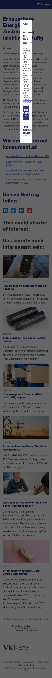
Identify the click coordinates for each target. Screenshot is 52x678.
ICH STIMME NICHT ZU (26, 131)
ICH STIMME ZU (26, 113)
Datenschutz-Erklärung (29, 100)
